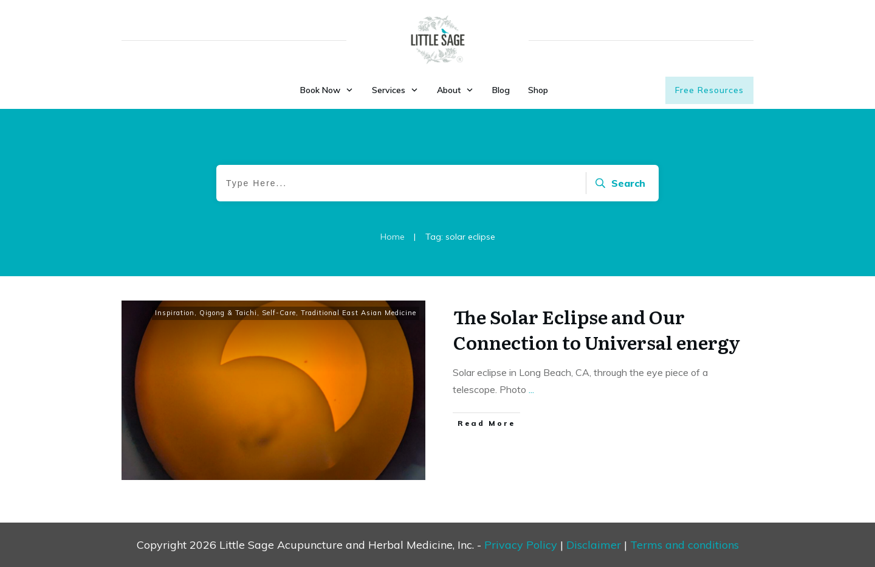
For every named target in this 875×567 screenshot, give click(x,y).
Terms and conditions (684, 545)
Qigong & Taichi (228, 312)
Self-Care (279, 312)
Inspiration (174, 312)
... (531, 389)
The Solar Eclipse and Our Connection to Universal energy (596, 329)
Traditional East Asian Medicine (358, 312)
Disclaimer (593, 545)
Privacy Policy (520, 545)
